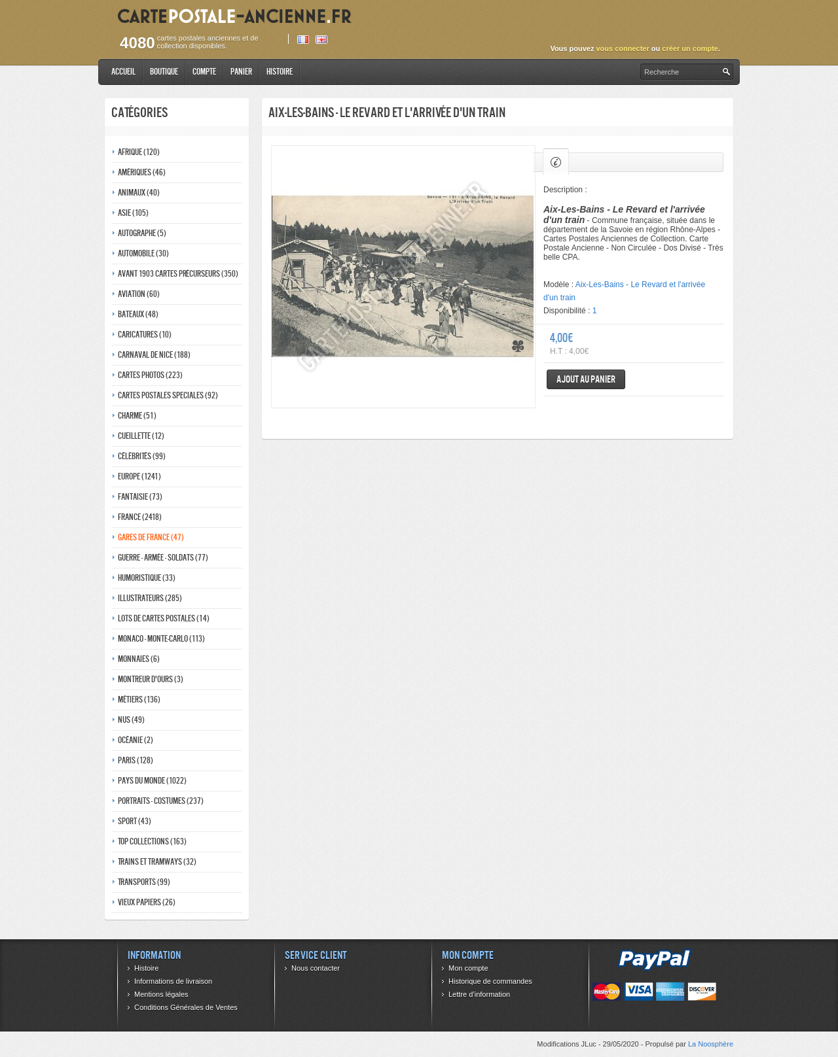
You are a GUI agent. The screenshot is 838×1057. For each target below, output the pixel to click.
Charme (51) (137, 416)
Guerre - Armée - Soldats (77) (163, 558)
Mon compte (468, 968)
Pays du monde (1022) (152, 781)
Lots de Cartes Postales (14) (164, 618)
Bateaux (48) (138, 314)
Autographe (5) (142, 233)
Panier (241, 72)
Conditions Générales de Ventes (186, 1007)
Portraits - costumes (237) (161, 801)
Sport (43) (134, 821)
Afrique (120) (139, 152)
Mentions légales (161, 994)
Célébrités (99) (142, 456)
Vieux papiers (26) (146, 902)
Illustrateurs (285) (150, 598)
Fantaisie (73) (140, 497)
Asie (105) (133, 213)
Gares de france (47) (151, 537)
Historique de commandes (490, 981)
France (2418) (140, 517)
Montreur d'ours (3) (150, 679)
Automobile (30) (143, 253)
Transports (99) (144, 882)
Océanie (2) (135, 740)
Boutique (164, 72)
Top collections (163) (152, 841)
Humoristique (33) (146, 578)
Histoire (279, 72)
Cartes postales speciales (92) (168, 395)
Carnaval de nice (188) (154, 355)
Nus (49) (131, 720)
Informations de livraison (173, 981)
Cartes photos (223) (150, 375)
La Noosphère (710, 1044)
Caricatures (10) (145, 334)
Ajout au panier (585, 379)
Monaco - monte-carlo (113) (161, 639)
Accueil (123, 72)
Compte (204, 72)
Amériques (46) (142, 172)
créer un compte (690, 48)
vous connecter (622, 48)
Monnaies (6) (139, 659)
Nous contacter (315, 968)
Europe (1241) (139, 476)
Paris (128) (135, 760)
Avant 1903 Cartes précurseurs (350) (178, 274)
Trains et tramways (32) (157, 862)
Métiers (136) (139, 699)
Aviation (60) (139, 294)
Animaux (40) (139, 193)
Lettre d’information (479, 994)
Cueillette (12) (141, 436)
